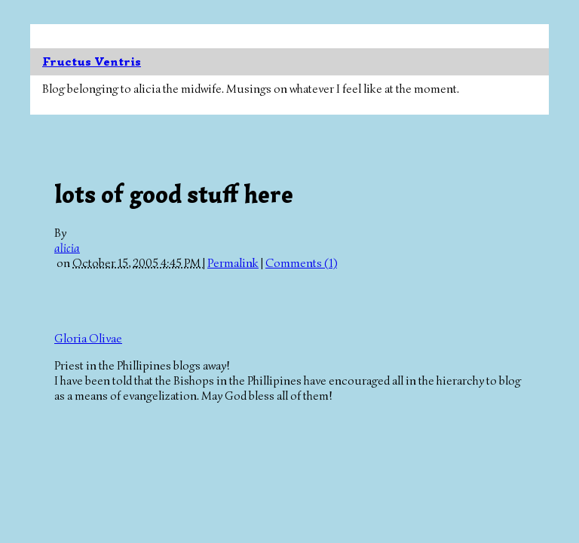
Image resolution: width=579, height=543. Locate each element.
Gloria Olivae (88, 338)
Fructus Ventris (91, 61)
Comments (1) (301, 263)
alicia (67, 248)
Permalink (233, 263)
